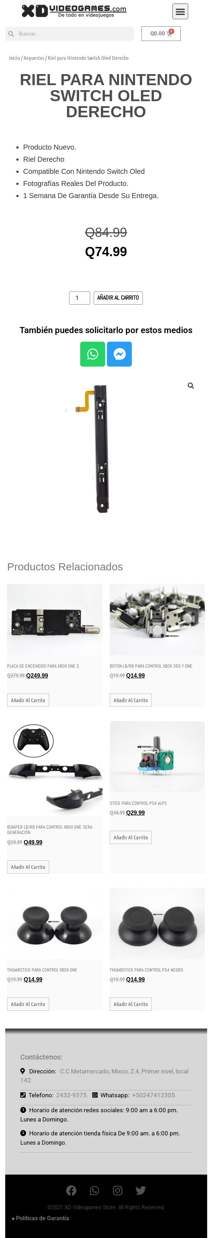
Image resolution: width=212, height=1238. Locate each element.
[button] (180, 9)
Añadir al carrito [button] (28, 700)
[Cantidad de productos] (79, 298)
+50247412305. (154, 1095)
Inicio (14, 58)
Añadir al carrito (118, 297)
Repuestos (34, 58)
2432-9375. (72, 1095)
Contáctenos (40, 1057)
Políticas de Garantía (42, 1218)
